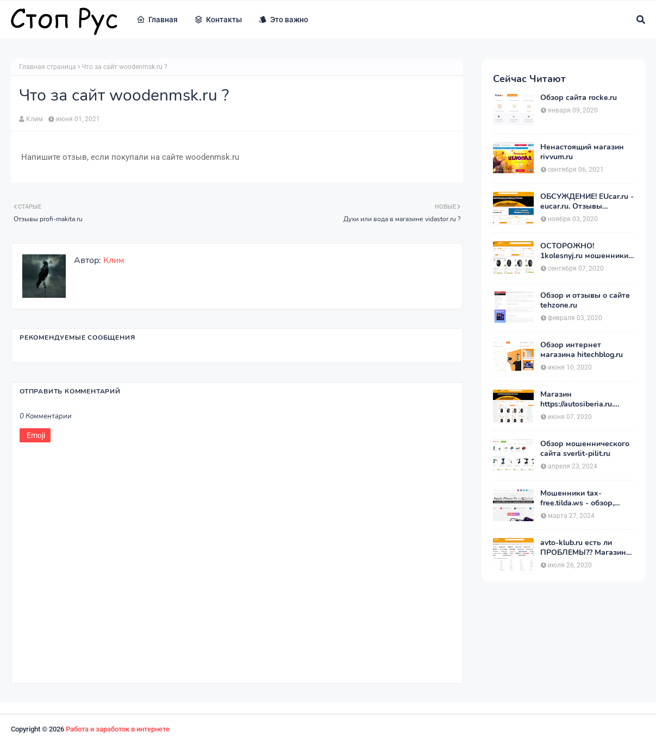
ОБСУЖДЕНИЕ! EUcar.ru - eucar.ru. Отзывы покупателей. (587, 201)
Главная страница (47, 67)
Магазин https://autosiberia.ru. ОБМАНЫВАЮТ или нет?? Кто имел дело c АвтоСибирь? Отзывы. (581, 399)
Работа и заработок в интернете (118, 729)
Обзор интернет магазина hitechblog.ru (581, 350)
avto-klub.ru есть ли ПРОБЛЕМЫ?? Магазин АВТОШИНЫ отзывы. (583, 548)
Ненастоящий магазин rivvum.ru (582, 152)
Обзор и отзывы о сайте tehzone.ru (585, 300)
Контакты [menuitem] (218, 19)
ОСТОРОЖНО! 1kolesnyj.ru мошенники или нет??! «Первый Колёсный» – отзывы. (584, 251)
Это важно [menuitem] (283, 19)
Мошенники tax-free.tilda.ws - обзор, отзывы (577, 498)
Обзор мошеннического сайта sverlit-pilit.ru (584, 449)
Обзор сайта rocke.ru (578, 98)
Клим (34, 119)
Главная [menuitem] (157, 19)
